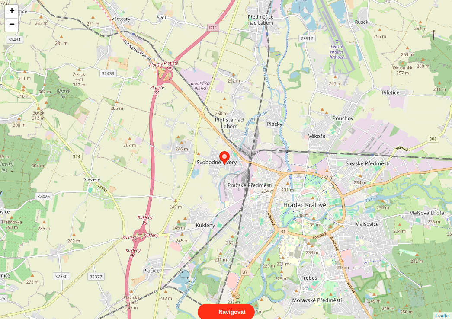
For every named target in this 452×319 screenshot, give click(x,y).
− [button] (12, 25)
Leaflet (443, 307)
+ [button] (12, 11)
